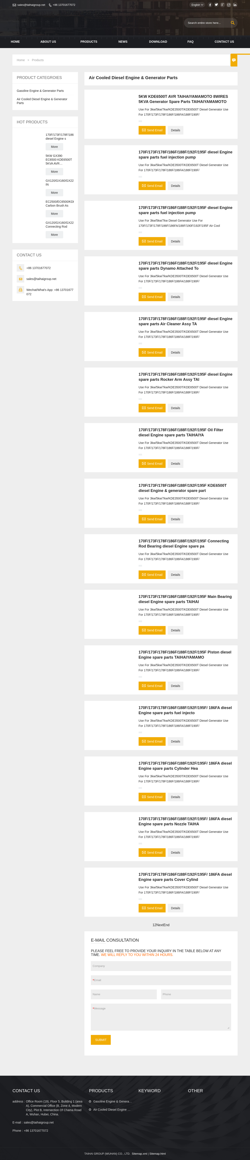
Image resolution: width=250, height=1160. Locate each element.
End (166, 925)
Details (175, 130)
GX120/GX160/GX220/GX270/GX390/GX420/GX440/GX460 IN (60, 182)
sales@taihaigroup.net (31, 4)
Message (161, 1017)
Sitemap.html (157, 1153)
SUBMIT (100, 1040)
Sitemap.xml (139, 1153)
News (122, 41)
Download (158, 41)
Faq (190, 41)
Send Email (152, 129)
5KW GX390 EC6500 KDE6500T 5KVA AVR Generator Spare (59, 159)
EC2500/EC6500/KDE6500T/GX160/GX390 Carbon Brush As (60, 203)
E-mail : (17, 1122)
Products (88, 41)
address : (18, 1101)
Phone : (17, 1130)
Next (159, 925)
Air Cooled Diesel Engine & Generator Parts (122, 1109)
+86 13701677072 (64, 4)
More (54, 146)
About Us (48, 41)
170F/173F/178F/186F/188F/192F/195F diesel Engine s (60, 136)
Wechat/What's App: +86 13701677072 (49, 292)
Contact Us (224, 41)
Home (15, 41)
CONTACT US (26, 1090)
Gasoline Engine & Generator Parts (40, 90)
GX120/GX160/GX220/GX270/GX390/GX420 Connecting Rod (60, 224)
